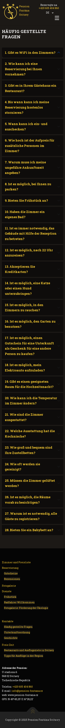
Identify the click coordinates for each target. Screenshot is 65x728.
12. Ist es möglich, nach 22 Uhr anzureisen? (29, 253)
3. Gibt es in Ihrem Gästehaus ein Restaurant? (30, 88)
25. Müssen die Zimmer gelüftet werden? (30, 483)
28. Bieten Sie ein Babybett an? (29, 530)
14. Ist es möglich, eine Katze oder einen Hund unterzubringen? (27, 288)
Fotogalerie (9, 585)
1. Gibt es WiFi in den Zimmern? (30, 52)
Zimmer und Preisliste (16, 562)
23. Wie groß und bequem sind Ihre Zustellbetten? (28, 450)
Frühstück (10, 596)
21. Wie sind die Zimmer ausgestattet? (24, 417)
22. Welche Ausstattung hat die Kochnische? (30, 433)
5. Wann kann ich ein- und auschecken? (26, 126)
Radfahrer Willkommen (19, 602)
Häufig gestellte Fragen (18, 626)
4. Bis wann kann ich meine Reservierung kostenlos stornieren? (27, 107)
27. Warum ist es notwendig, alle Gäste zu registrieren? (31, 516)
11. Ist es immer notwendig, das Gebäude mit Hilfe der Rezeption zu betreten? (31, 233)
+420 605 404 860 (49, 8)
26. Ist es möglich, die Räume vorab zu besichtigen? (27, 499)
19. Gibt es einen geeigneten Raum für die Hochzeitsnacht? (29, 384)
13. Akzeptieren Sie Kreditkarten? (20, 269)
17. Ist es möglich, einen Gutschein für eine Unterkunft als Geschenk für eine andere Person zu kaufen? (29, 346)
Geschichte (11, 638)
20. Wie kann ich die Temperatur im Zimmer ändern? (31, 400)
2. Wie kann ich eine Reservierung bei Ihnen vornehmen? (23, 69)
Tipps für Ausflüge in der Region (23, 655)
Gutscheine (11, 573)
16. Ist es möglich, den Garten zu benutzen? (30, 324)
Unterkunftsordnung (17, 632)
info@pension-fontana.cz (27, 690)
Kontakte (7, 621)
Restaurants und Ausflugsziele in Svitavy (29, 650)
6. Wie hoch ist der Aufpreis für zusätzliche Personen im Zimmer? (29, 145)
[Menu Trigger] (57, 18)
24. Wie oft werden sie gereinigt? (22, 467)
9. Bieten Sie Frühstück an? (26, 200)
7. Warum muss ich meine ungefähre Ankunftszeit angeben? (25, 167)
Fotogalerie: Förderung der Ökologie (26, 608)
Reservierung (10, 567)
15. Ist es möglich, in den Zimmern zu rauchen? (24, 307)
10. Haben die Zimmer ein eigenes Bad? (25, 214)
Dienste (6, 591)
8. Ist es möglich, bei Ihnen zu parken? (28, 186)
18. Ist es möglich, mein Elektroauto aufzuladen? (25, 367)
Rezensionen (12, 579)
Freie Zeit (8, 644)
